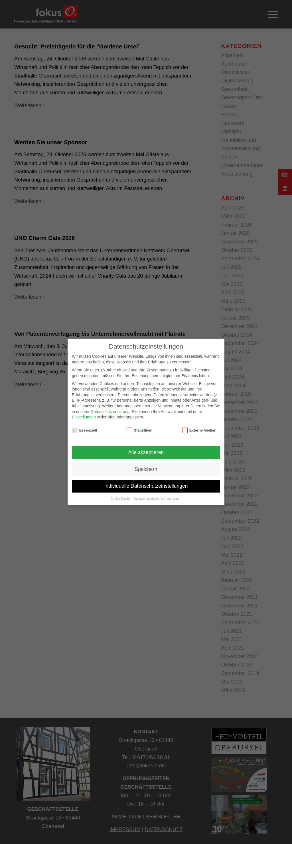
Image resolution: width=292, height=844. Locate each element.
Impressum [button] (174, 498)
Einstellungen (84, 417)
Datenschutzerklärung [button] (149, 498)
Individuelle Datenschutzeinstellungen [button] (146, 486)
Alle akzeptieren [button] (146, 452)
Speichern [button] (146, 469)
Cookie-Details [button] (121, 498)
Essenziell (84, 430)
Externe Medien (199, 430)
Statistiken (140, 430)
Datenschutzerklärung (110, 411)
